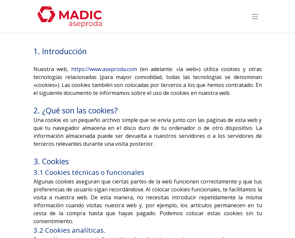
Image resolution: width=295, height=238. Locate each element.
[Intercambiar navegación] (255, 16)
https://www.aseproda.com (104, 69)
